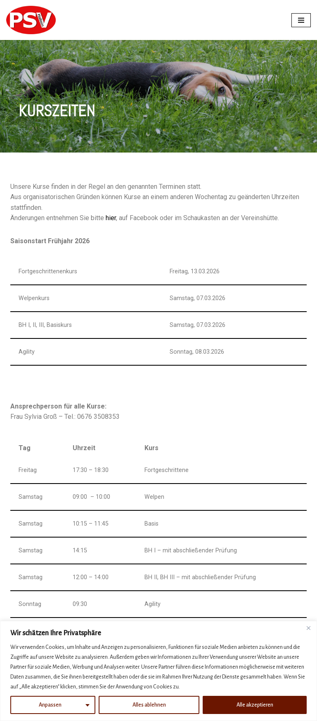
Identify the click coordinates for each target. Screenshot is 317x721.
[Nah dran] (308, 628)
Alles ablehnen (149, 705)
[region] (158, 671)
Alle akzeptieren (255, 705)
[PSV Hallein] (31, 20)
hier (111, 218)
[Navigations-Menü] (301, 20)
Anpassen (50, 705)
